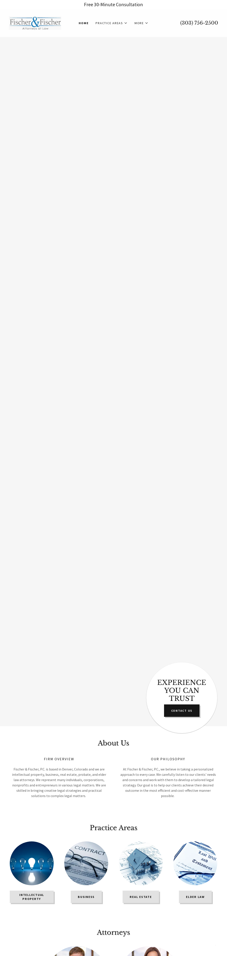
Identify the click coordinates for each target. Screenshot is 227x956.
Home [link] (83, 23)
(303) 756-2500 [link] (199, 23)
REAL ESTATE (141, 897)
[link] (35, 22)
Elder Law (195, 897)
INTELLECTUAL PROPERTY (31, 897)
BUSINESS (86, 897)
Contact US (182, 711)
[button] (111, 23)
